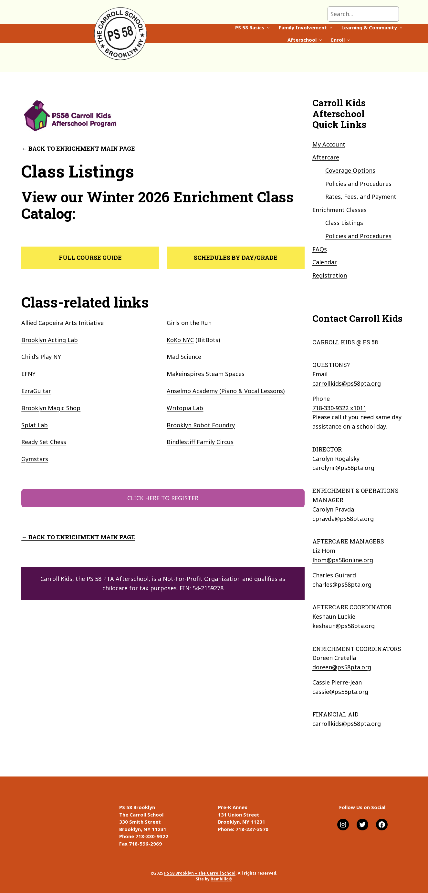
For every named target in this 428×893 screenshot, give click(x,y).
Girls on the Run (189, 323)
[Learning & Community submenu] (293, 33)
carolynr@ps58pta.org (343, 468)
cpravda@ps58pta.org (343, 519)
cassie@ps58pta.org (340, 691)
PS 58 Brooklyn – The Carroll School (199, 873)
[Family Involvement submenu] (223, 33)
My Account (328, 144)
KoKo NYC (180, 340)
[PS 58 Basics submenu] (160, 33)
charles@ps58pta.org (341, 584)
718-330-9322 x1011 (339, 408)
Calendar (324, 262)
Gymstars (34, 459)
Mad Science (184, 356)
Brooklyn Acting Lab (49, 340)
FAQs (319, 249)
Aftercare (325, 157)
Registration (329, 275)
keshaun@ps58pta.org (343, 626)
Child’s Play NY (41, 356)
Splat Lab (34, 425)
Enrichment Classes (339, 210)
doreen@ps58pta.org (341, 667)
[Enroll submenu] (364, 33)
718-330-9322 (151, 836)
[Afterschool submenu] (336, 33)
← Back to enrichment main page (78, 148)
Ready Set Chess (43, 442)
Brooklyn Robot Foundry (201, 425)
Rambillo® (221, 879)
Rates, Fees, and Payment (360, 196)
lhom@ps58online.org (342, 560)
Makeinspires (185, 374)
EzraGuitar (36, 391)
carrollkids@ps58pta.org (346, 383)
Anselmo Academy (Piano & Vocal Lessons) (226, 391)
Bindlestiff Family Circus (200, 442)
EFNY (28, 374)
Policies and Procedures (358, 184)
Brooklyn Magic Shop (50, 408)
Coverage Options (350, 170)
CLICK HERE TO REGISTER (162, 498)
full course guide (90, 257)
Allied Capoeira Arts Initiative (62, 323)
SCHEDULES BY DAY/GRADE (235, 257)
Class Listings (344, 223)
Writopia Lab (185, 408)
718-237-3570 (251, 829)
